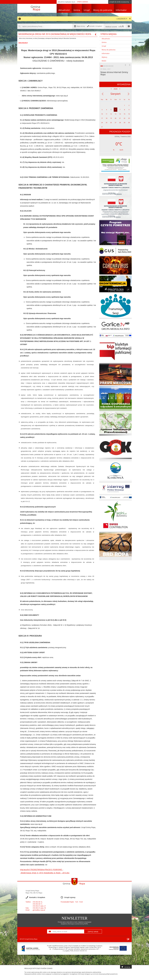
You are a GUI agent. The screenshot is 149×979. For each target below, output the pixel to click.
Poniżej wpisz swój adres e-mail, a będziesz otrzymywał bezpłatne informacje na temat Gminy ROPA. (74, 923)
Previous (125, 65)
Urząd (87, 10)
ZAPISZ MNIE (93, 931)
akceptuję (125, 967)
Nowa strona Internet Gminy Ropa (114, 73)
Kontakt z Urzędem (94, 26)
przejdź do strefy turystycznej (120, 2)
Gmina (76, 10)
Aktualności (64, 10)
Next (130, 65)
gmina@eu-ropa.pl (39, 910)
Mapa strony (79, 26)
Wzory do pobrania (102, 10)
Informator (121, 10)
